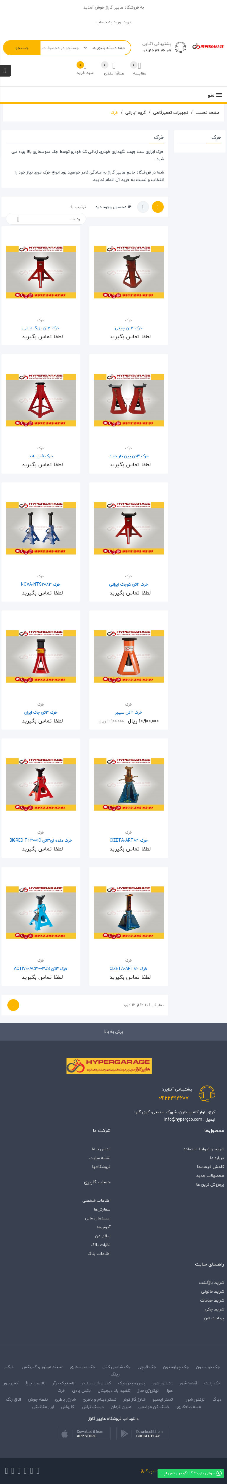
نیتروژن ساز (148, 1390)
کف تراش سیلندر (96, 1383)
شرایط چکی (214, 1309)
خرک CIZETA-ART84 (129, 840)
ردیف (46, 219)
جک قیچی (147, 1366)
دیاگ (216, 1399)
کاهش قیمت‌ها (210, 1166)
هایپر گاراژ (116, 172)
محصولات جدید (210, 1175)
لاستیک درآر (63, 1383)
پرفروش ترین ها (210, 1184)
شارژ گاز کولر (134, 1399)
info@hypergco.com (183, 1119)
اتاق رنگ (13, 1399)
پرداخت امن (214, 1318)
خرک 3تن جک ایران (41, 712)
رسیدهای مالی (98, 1218)
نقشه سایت (100, 1157)
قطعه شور (188, 1383)
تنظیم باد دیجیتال (114, 1390)
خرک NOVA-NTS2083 (41, 584)
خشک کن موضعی (154, 1406)
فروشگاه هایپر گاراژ (157, 1471)
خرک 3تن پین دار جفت (128, 456)
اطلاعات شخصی (96, 1200)
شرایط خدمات (212, 1300)
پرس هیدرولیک (131, 1383)
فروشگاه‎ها (101, 1166)
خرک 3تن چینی (128, 328)
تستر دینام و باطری (99, 1399)
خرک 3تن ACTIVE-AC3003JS (41, 968)
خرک (47, 172)
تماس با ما (101, 1149)
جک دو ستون (208, 1366)
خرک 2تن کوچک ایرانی (128, 584)
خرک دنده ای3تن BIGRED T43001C (41, 840)
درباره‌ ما (217, 1157)
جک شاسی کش (116, 1366)
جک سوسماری (82, 1366)
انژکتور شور (195, 1399)
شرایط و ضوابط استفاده (204, 1149)
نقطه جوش (38, 1399)
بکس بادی (81, 1390)
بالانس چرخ (35, 1383)
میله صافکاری (189, 1406)
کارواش (67, 1406)
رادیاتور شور (162, 1383)
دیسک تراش (93, 1406)
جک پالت (212, 1383)
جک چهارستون (176, 1366)
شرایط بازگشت (211, 1282)
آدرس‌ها (104, 1227)
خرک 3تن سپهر (128, 712)
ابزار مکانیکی (43, 1406)
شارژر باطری (65, 1399)
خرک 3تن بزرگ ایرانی (40, 328)
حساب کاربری (97, 1182)
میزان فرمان (121, 1406)
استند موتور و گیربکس (42, 1366)
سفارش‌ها (102, 1209)
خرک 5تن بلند (41, 456)
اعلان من (103, 1236)
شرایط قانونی (212, 1291)
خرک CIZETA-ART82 (128, 968)
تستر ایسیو (163, 1399)
